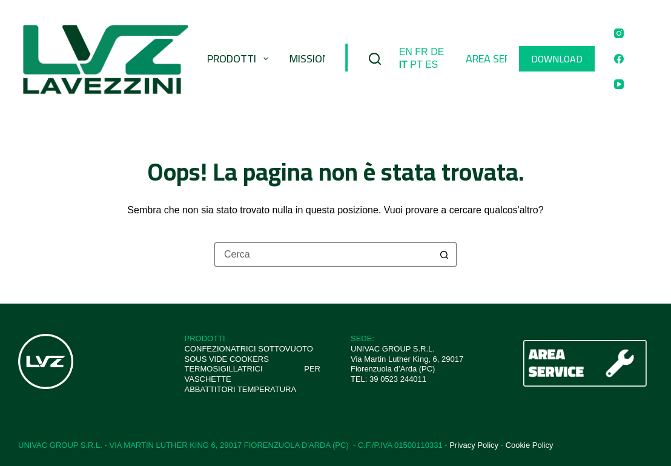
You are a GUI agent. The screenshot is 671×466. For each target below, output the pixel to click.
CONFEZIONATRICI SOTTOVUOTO (249, 348)
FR (421, 52)
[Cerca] (375, 59)
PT (416, 64)
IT (403, 64)
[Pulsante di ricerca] (444, 254)
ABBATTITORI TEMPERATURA (241, 389)
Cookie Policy (530, 445)
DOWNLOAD (557, 59)
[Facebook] (619, 59)
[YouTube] (619, 84)
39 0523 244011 (397, 379)
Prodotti (240, 58)
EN (405, 52)
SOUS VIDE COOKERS (227, 359)
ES (431, 64)
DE (437, 52)
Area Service (498, 58)
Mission (309, 58)
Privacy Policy (473, 445)
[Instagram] (619, 33)
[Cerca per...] (323, 254)
